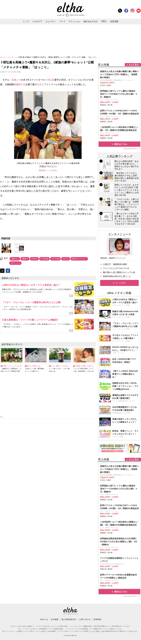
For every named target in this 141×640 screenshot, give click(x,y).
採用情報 (97, 619)
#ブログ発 (55, 259)
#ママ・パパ (15, 263)
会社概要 (54, 619)
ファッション (74, 21)
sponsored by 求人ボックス (132, 148)
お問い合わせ (85, 619)
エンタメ (11, 57)
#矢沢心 (34, 259)
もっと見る (121, 283)
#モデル (66, 259)
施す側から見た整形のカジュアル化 (119, 272)
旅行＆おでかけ (91, 21)
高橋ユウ (16, 80)
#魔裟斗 (25, 259)
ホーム (3, 57)
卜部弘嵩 (49, 80)
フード (62, 21)
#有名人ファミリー (79, 259)
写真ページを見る (49, 170)
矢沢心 (40, 84)
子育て (104, 21)
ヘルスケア (37, 21)
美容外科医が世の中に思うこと (117, 276)
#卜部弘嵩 (44, 259)
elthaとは (44, 619)
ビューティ (51, 21)
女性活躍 (114, 21)
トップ (26, 21)
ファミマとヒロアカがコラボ (116, 268)
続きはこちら (120, 144)
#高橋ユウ (15, 259)
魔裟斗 (19, 84)
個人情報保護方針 (68, 619)
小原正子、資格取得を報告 (115, 264)
